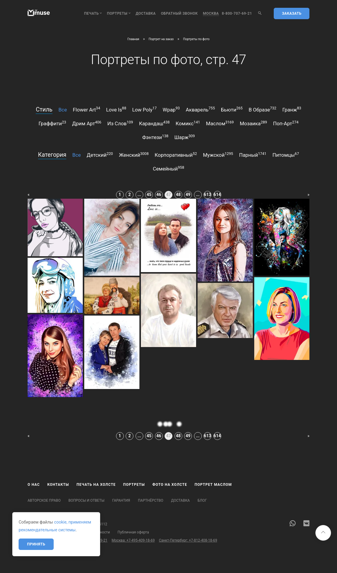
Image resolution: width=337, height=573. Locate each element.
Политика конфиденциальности (82, 532)
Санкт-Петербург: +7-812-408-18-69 (188, 540)
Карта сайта (38, 532)
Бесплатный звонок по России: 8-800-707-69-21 (67, 540)
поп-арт (286, 123)
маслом (220, 123)
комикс (188, 123)
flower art (86, 109)
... (139, 194)
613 (207, 194)
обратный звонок (179, 13)
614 (217, 194)
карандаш (154, 123)
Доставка (146, 13)
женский (134, 154)
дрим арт (86, 123)
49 (188, 194)
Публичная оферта (133, 532)
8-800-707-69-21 (237, 13)
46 (158, 194)
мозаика (253, 123)
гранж (291, 109)
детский (100, 154)
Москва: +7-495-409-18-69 (133, 540)
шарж (184, 137)
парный (252, 154)
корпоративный (176, 154)
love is (116, 109)
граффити (52, 123)
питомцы (286, 154)
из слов (120, 123)
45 (149, 194)
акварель (200, 109)
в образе (262, 109)
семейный (168, 168)
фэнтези (155, 137)
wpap (171, 109)
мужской (218, 154)
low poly (144, 109)
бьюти (232, 109)
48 (178, 194)
